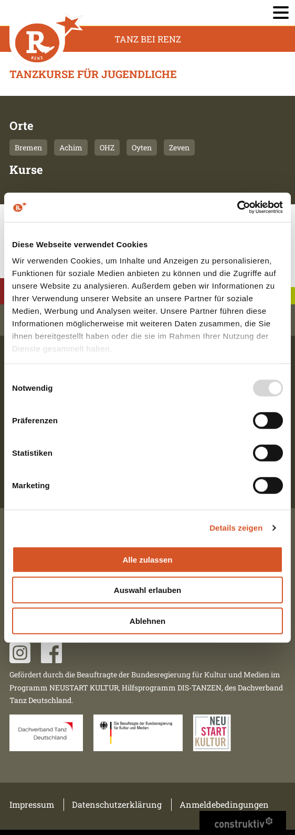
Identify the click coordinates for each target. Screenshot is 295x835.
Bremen (28, 147)
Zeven (179, 147)
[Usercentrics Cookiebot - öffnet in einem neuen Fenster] (237, 207)
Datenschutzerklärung (117, 804)
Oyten (142, 147)
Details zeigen (235, 527)
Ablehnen (147, 620)
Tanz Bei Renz (147, 39)
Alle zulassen (147, 559)
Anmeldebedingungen (224, 804)
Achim (70, 147)
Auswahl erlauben (147, 590)
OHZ (107, 147)
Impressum (31, 804)
